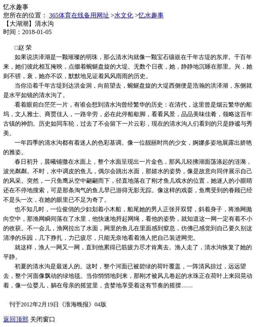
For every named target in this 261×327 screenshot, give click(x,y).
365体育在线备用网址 (79, 15)
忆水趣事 (151, 15)
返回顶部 (15, 319)
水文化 (123, 15)
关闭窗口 (42, 319)
